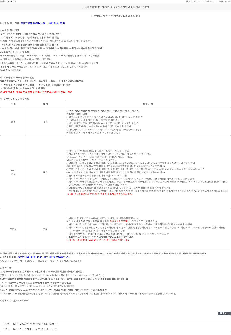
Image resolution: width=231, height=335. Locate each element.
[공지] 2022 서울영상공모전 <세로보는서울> (35, 323)
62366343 (11, 1)
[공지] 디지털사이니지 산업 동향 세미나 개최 (35, 328)
